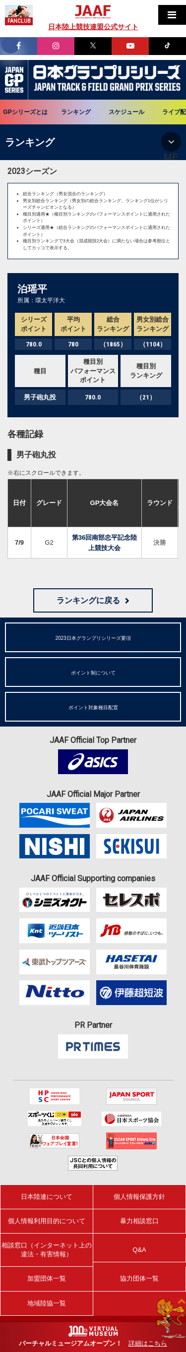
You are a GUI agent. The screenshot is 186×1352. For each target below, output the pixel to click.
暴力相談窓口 (139, 1221)
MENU (171, 142)
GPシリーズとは (25, 112)
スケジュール (126, 112)
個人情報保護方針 (139, 1196)
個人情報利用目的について (46, 1221)
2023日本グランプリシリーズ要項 (92, 638)
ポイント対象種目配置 (93, 707)
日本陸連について (46, 1196)
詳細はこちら (147, 1343)
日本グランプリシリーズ (14, 80)
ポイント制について (93, 673)
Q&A (139, 1249)
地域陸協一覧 (46, 1303)
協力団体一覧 (139, 1278)
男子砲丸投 (36, 455)
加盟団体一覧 (46, 1278)
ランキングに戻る (88, 600)
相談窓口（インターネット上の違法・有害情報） (46, 1249)
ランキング (76, 112)
